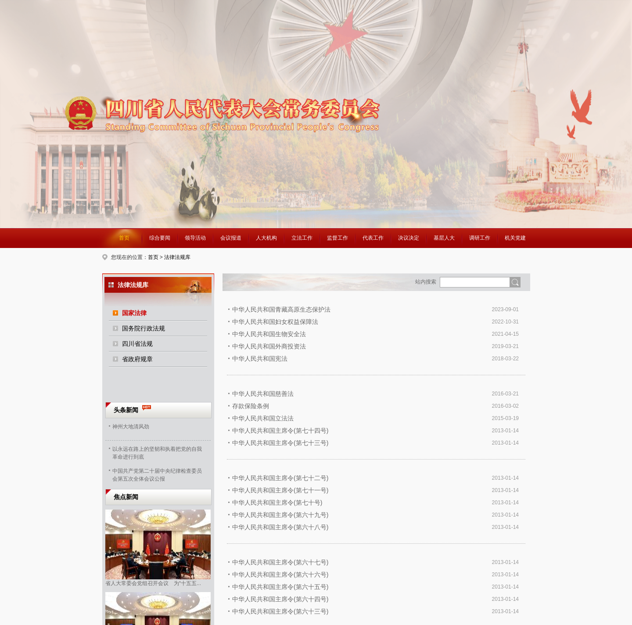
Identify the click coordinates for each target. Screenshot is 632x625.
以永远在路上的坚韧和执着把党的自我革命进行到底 (157, 452)
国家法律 (134, 312)
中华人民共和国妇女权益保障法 (275, 321)
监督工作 (337, 238)
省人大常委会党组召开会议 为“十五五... (153, 583)
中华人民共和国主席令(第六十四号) (280, 599)
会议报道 (230, 238)
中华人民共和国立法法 (263, 418)
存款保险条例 (250, 405)
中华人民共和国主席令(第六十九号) (280, 514)
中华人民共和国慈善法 (263, 393)
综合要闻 (159, 238)
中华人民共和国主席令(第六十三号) (280, 611)
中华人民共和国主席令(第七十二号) (280, 477)
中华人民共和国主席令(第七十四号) (280, 430)
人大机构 (266, 238)
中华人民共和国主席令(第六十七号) (280, 562)
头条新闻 (126, 409)
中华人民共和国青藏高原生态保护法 (281, 309)
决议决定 (408, 238)
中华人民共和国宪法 (259, 358)
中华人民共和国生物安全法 (269, 334)
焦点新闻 (126, 496)
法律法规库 (177, 257)
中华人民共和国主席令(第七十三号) (280, 442)
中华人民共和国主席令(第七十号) (277, 502)
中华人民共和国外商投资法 (269, 346)
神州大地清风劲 (130, 427)
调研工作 (479, 238)
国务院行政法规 (143, 328)
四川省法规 (137, 343)
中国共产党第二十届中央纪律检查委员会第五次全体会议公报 (157, 474)
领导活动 (195, 238)
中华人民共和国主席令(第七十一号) (280, 490)
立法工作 (301, 238)
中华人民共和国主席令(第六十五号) (280, 586)
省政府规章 (137, 359)
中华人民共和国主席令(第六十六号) (280, 574)
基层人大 (444, 238)
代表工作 (373, 238)
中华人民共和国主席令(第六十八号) (280, 527)
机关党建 (515, 238)
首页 (124, 238)
